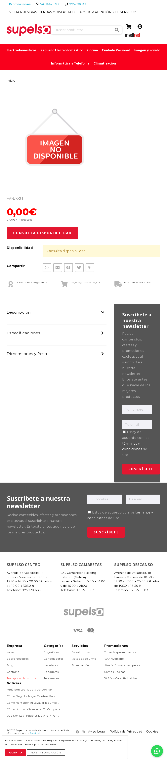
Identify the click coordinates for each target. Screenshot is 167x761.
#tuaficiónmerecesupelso (122, 665)
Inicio (11, 80)
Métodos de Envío (83, 659)
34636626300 (49, 4)
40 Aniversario (114, 659)
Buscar (117, 30)
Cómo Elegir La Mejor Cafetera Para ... (32, 696)
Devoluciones (81, 652)
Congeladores (53, 659)
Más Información (46, 752)
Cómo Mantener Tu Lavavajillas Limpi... (33, 703)
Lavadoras (51, 665)
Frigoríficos (51, 652)
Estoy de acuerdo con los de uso (135, 443)
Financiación (80, 665)
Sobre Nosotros (18, 659)
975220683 (77, 4)
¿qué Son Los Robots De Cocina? (29, 690)
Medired (35, 733)
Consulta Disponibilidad (42, 233)
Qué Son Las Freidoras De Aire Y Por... (33, 716)
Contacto (13, 672)
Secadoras (51, 672)
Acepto (15, 752)
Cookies (152, 731)
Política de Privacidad (126, 731)
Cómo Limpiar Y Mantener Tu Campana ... (35, 709)
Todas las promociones (120, 652)
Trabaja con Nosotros (21, 678)
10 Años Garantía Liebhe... (121, 678)
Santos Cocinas (114, 672)
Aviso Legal (96, 731)
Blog (10, 665)
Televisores (51, 678)
